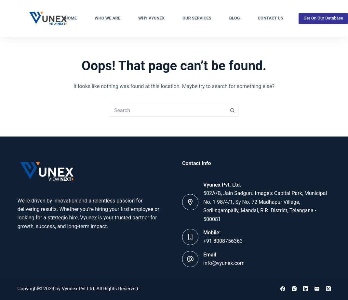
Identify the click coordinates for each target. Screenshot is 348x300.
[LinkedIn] (305, 288)
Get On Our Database (323, 18)
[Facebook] (282, 288)
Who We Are (107, 18)
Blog (234, 18)
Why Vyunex (151, 18)
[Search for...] (167, 110)
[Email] (317, 288)
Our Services (196, 18)
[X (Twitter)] (328, 288)
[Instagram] (294, 288)
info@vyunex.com (224, 263)
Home (71, 18)
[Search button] (232, 110)
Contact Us (270, 18)
